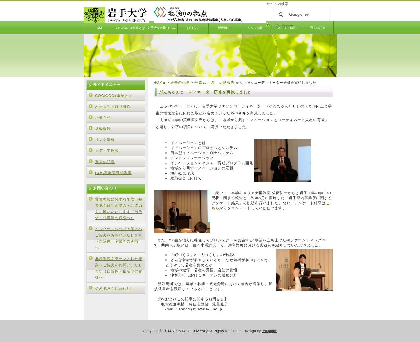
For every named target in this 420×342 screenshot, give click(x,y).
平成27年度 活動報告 (214, 82)
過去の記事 (317, 28)
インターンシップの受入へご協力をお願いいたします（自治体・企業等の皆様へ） (118, 238)
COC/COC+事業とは (130, 28)
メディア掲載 (107, 150)
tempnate (269, 331)
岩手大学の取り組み (162, 28)
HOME (99, 28)
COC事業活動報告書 (113, 173)
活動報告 (224, 28)
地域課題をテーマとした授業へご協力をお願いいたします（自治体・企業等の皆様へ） (118, 268)
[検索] (300, 15)
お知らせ (193, 28)
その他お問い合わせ (113, 288)
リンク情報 (255, 28)
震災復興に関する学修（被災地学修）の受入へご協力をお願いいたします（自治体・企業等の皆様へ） (118, 208)
